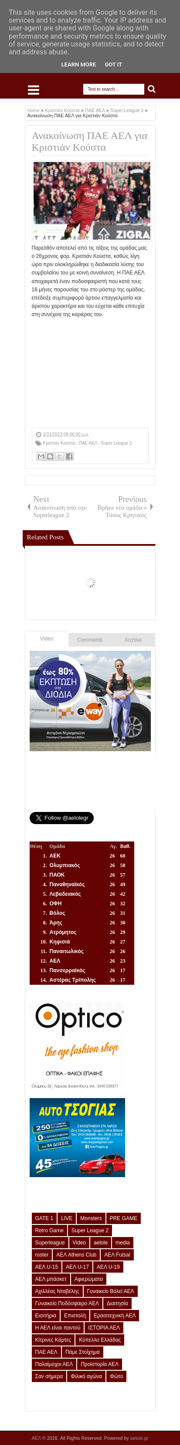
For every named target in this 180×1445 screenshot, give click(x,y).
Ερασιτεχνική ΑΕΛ (115, 1316)
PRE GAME (123, 1218)
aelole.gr (139, 1438)
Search (152, 89)
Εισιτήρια (46, 1316)
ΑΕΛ (37, 1438)
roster (42, 1255)
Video (46, 639)
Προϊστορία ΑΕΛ (100, 1364)
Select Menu (33, 90)
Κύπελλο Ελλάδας (100, 1340)
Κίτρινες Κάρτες (53, 1340)
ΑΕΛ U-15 (46, 1267)
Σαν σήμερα (49, 1376)
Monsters (91, 1218)
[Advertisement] (90, 373)
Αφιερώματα (89, 1279)
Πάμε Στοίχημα (82, 1352)
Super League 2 (116, 443)
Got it (113, 64)
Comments (89, 640)
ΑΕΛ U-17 (77, 1267)
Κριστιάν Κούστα (60, 443)
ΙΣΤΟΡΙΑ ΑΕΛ (104, 1328)
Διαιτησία (117, 1303)
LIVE (66, 1218)
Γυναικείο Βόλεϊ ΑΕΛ (110, 1291)
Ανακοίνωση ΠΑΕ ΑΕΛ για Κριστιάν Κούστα (90, 141)
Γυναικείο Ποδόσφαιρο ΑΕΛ (67, 1303)
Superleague (50, 1243)
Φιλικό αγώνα (86, 1376)
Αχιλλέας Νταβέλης (57, 1291)
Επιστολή (75, 1316)
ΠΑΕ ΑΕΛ (88, 443)
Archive (133, 640)
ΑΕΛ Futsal (117, 1255)
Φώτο (116, 1376)
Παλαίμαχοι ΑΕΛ (54, 1364)
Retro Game (49, 1230)
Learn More (78, 64)
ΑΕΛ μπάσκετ (51, 1279)
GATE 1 (44, 1218)
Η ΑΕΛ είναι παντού (58, 1328)
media (122, 1243)
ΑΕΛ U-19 (108, 1267)
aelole (101, 1243)
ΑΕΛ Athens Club (76, 1255)
